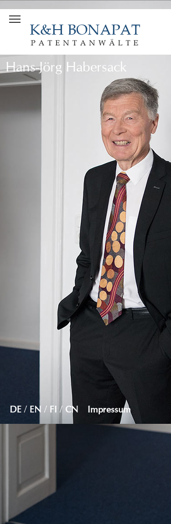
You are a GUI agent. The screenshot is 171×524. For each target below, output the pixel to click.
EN (35, 409)
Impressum (109, 409)
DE (15, 409)
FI (53, 409)
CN (71, 409)
